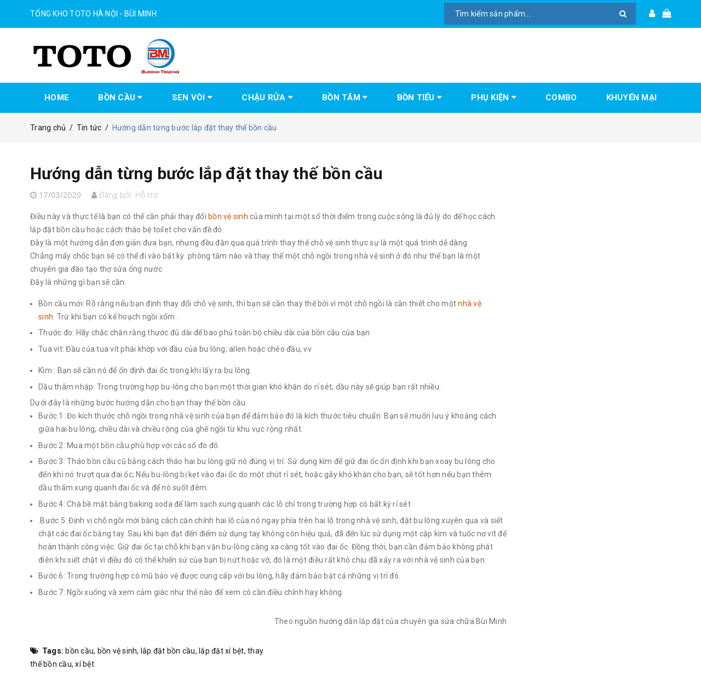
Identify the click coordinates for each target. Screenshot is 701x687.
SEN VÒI (192, 97)
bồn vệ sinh (117, 650)
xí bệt (84, 664)
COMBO (561, 97)
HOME (56, 97)
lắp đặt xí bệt (221, 650)
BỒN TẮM (344, 97)
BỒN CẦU (120, 97)
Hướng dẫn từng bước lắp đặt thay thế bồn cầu (206, 173)
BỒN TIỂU (420, 97)
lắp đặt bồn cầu (168, 650)
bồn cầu (79, 650)
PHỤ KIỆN (493, 97)
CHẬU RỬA (267, 97)
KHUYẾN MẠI (631, 97)
